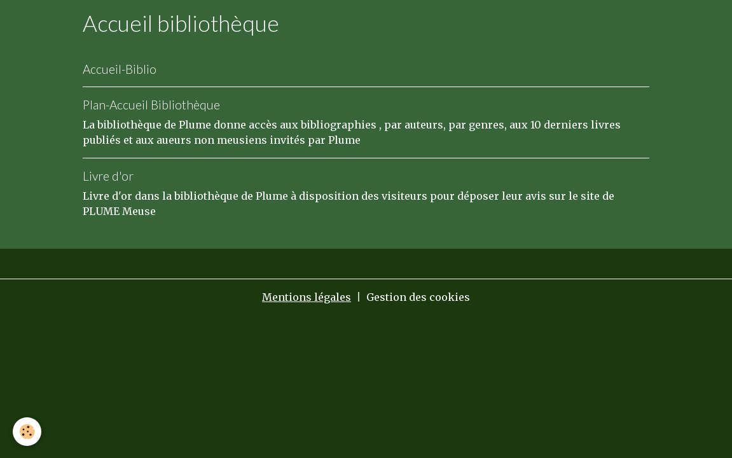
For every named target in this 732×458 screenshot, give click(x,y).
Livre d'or (108, 176)
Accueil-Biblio (119, 69)
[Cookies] (27, 431)
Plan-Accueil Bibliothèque (151, 104)
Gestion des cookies (418, 297)
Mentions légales (306, 297)
